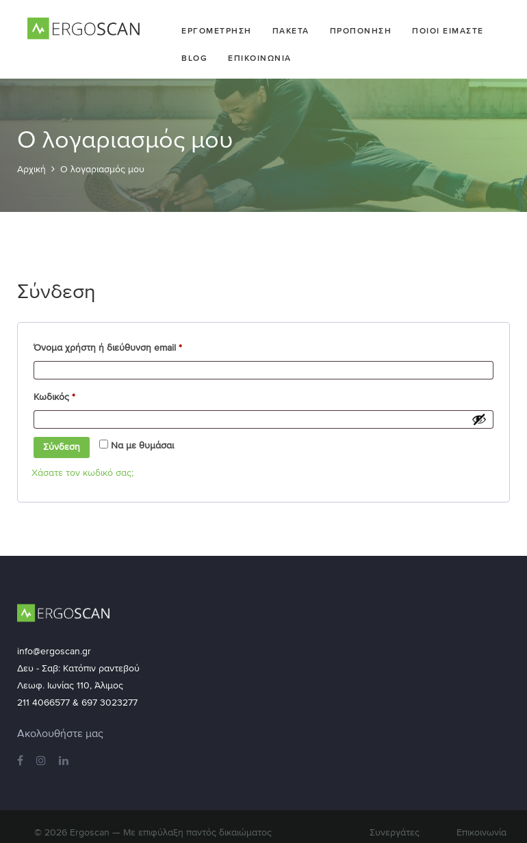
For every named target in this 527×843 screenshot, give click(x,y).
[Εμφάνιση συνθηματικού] (479, 419)
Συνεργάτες (395, 832)
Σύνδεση (61, 447)
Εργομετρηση (216, 31)
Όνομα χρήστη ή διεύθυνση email (128, 345)
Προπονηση (361, 31)
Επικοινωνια (260, 58)
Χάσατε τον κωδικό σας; (82, 473)
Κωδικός (75, 395)
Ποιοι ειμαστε (448, 31)
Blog (194, 58)
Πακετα (290, 31)
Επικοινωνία (481, 832)
